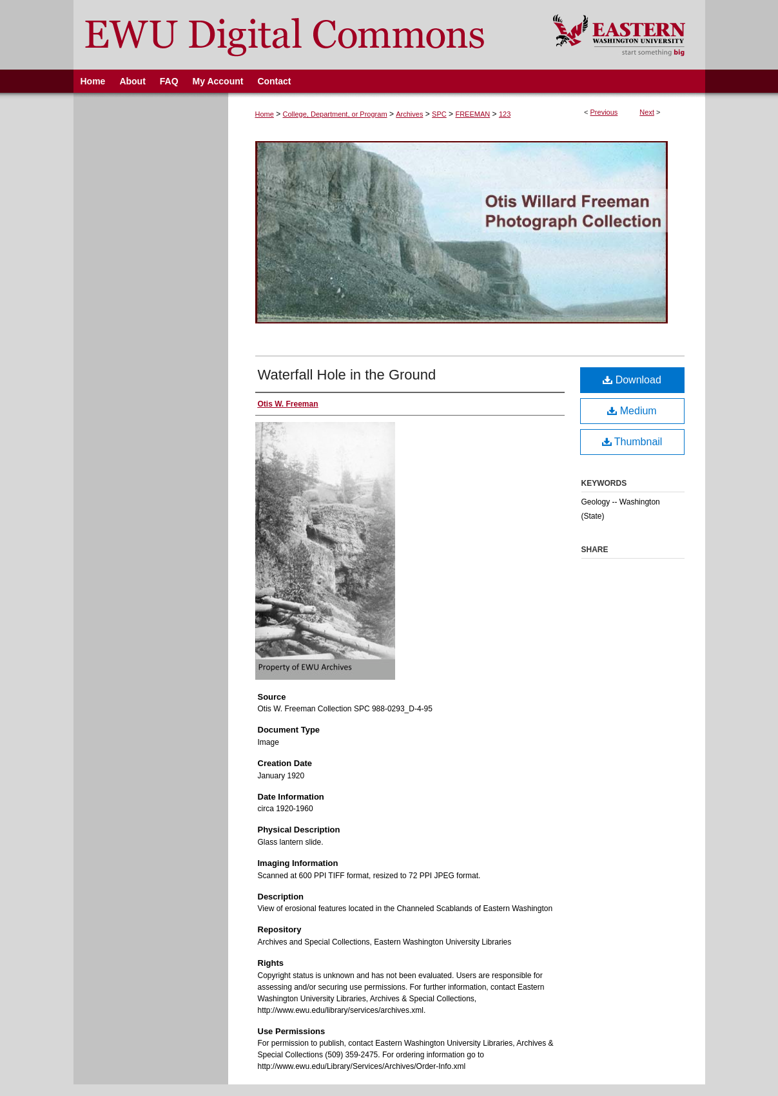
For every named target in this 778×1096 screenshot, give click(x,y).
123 (505, 114)
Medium (631, 410)
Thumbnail (632, 441)
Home (264, 114)
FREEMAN (472, 114)
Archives (409, 114)
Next (646, 112)
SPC (439, 114)
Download (632, 379)
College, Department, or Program (335, 114)
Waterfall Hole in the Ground (347, 375)
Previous (604, 112)
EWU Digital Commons (304, 35)
